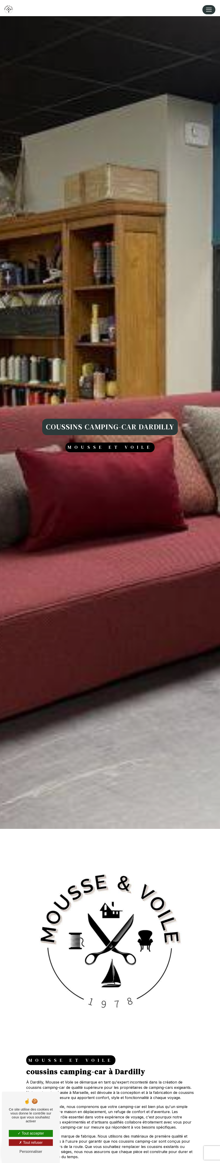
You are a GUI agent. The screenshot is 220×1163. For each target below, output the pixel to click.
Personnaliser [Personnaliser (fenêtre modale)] (30, 1152)
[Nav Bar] (208, 9)
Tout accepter (31, 1133)
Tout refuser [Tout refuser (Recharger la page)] (31, 1143)
